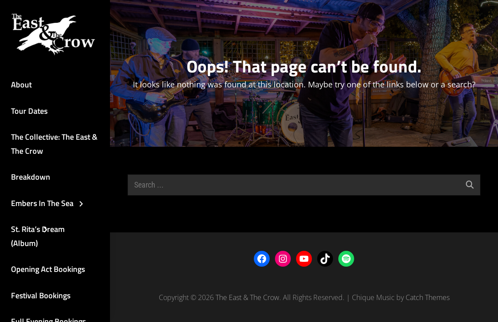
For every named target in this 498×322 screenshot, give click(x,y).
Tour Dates (29, 111)
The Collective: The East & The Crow (54, 144)
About (21, 84)
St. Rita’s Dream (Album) (38, 236)
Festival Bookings (40, 295)
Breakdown (30, 177)
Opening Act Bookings (48, 269)
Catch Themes (428, 297)
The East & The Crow (247, 297)
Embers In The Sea (42, 203)
